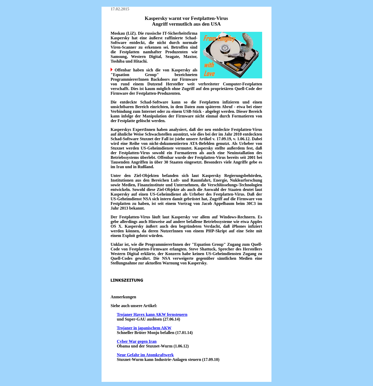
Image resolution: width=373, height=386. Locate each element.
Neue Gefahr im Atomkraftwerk (145, 355)
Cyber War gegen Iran (136, 341)
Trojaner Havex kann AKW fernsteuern (152, 314)
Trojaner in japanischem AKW (144, 328)
